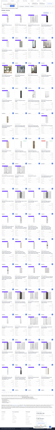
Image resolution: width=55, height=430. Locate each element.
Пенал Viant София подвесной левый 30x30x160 (8, 202)
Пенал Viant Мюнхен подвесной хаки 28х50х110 (21, 51)
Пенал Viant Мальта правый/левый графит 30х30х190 (7, 352)
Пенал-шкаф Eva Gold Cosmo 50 (46, 50)
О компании (3, 413)
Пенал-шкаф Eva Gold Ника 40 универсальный (19, 76)
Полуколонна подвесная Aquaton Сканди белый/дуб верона (46, 378)
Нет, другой (7, 5)
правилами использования (37, 427)
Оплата (27, 415)
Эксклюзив (14, 422)
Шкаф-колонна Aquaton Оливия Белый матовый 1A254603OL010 (20, 126)
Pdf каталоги (27, 6)
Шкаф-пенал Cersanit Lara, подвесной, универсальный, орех (33, 151)
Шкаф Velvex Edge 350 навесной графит (20, 101)
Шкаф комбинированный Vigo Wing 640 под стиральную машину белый (33, 101)
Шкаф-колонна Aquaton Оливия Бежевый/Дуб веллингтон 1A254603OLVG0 (7, 126)
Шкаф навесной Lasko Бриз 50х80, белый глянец (46, 101)
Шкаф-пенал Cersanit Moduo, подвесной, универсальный (46, 151)
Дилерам (2, 415)
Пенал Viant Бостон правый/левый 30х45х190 (33, 302)
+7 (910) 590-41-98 (35, 3)
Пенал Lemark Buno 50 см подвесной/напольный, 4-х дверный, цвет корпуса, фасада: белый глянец (21, 227)
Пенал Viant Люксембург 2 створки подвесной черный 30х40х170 (46, 25)
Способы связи (49, 3)
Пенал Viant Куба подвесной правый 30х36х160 (34, 25)
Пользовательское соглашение (39, 428)
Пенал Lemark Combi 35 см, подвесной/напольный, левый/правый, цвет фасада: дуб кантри (20, 252)
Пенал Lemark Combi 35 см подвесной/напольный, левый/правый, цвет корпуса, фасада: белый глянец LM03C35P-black (46, 228)
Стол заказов (22, 6)
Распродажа (14, 416)
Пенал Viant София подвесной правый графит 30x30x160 (46, 202)
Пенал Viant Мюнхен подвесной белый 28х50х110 (7, 51)
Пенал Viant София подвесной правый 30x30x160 (33, 202)
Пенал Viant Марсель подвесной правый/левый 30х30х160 (33, 352)
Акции (13, 413)
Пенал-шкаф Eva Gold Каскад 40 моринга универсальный (7, 76)
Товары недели (14, 418)
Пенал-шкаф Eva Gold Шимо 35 (33, 75)
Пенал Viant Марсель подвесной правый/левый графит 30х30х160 (46, 352)
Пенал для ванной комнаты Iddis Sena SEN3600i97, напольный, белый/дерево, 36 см (7, 378)
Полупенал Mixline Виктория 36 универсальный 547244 (46, 76)
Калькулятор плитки (29, 423)
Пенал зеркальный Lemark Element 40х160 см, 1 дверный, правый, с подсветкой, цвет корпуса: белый (20, 378)
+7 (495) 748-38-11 (42, 3)
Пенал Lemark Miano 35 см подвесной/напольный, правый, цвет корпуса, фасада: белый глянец (34, 252)
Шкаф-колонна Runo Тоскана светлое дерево (6, 151)
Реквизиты (3, 418)
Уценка (13, 419)
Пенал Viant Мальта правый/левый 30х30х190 (33, 327)
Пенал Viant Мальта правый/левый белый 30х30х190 (46, 327)
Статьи (2, 416)
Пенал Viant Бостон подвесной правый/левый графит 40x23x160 (20, 302)
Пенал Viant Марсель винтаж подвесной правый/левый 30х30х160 (21, 352)
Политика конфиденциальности (25, 428)
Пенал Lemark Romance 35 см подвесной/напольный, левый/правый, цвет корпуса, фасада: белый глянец (7, 278)
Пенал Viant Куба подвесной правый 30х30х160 (21, 327)
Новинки (13, 415)
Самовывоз (27, 418)
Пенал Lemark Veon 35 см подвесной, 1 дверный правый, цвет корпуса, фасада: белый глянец (21, 277)
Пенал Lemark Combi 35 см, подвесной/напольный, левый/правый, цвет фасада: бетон (7, 252)
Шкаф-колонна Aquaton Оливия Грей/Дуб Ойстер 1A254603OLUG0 (33, 126)
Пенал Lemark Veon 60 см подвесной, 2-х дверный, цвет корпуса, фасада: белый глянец (47, 277)
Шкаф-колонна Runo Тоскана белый (47, 125)
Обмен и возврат (28, 416)
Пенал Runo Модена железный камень (7, 25)
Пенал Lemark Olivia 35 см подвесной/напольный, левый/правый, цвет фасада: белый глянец (47, 252)
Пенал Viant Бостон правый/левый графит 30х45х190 (46, 302)
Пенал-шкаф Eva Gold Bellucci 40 (33, 50)
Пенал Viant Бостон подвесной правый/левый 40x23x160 (7, 302)
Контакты (32, 6)
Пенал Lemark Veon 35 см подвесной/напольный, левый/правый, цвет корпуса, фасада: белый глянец (34, 277)
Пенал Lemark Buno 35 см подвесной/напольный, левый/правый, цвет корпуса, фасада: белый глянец (8, 227)
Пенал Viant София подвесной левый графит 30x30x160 (21, 202)
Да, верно (12, 5)
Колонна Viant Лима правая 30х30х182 (19, 176)
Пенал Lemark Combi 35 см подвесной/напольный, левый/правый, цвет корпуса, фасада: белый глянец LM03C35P (33, 228)
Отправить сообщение (41, 423)
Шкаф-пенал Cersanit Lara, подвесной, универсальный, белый (20, 151)
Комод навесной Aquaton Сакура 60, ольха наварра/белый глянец (47, 176)
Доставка (23, 405)
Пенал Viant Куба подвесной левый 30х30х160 (7, 327)
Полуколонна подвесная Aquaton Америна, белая (33, 378)
